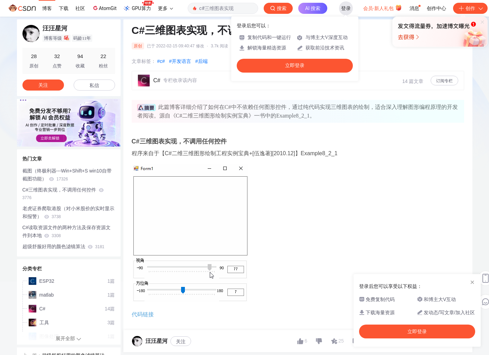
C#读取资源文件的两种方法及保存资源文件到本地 (66, 231)
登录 (346, 8)
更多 (165, 8)
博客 (47, 8)
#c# (161, 61)
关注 (181, 341)
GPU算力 (138, 6)
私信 (94, 85)
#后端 (201, 61)
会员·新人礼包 (382, 7)
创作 (470, 8)
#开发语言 (180, 61)
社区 (80, 8)
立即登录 (294, 65)
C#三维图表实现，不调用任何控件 (63, 193)
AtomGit (104, 8)
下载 (63, 8)
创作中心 (436, 8)
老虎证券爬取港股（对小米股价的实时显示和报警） (68, 212)
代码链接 (143, 314)
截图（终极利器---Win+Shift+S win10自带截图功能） (67, 174)
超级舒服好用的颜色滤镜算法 (63, 246)
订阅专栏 (444, 80)
